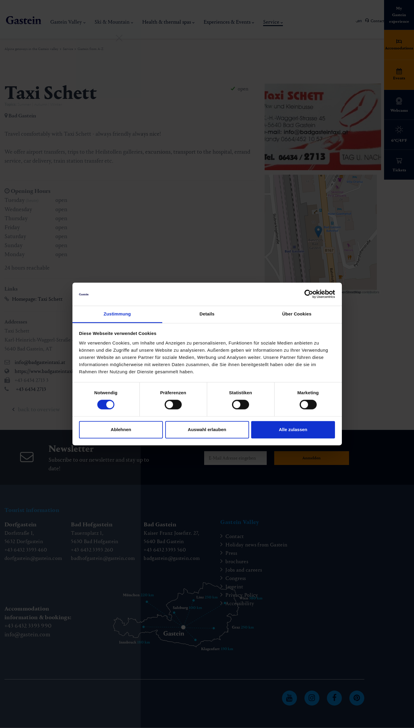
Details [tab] (207, 313)
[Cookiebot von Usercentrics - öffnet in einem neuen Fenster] (309, 294)
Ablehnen (121, 429)
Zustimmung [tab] (117, 313)
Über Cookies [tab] (297, 313)
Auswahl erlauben (207, 429)
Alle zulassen (293, 429)
